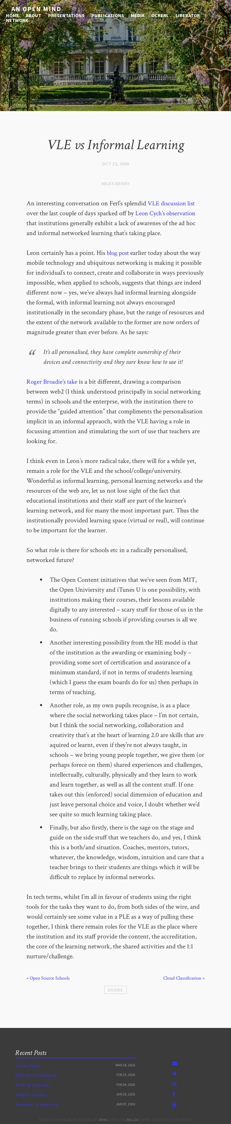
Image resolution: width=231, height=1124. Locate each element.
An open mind (32, 8)
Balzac (133, 1119)
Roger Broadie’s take (52, 381)
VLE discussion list (172, 203)
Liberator (188, 14)
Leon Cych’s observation (167, 213)
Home (12, 14)
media (137, 14)
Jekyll (103, 1119)
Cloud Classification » (184, 978)
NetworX (17, 19)
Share (115, 990)
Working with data (32, 1085)
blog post (119, 253)
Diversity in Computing (35, 1075)
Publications (107, 14)
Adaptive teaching (30, 1095)
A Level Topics (27, 1065)
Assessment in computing (36, 1104)
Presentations (66, 14)
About (33, 14)
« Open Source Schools (48, 978)
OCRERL (160, 14)
